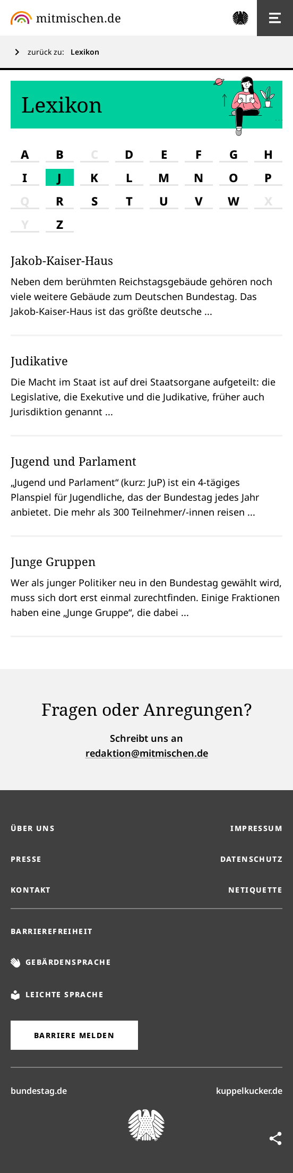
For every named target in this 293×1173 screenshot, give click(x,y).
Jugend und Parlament (73, 461)
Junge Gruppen (53, 561)
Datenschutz (251, 859)
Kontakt (31, 890)
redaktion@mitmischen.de (146, 753)
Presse (26, 859)
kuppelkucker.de (249, 1090)
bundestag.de (39, 1090)
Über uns (33, 828)
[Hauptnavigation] (275, 18)
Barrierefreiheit (51, 931)
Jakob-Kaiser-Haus (62, 260)
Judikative (39, 361)
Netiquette (255, 890)
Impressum (256, 828)
